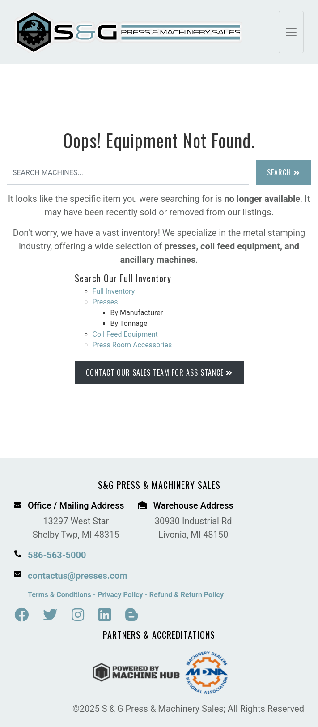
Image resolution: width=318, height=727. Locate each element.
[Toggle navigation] (291, 32)
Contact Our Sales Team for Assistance (159, 372)
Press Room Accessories (132, 345)
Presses (105, 302)
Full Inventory (114, 291)
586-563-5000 (57, 555)
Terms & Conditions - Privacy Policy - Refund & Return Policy (126, 594)
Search (283, 172)
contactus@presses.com (77, 575)
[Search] (128, 172)
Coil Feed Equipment (125, 334)
